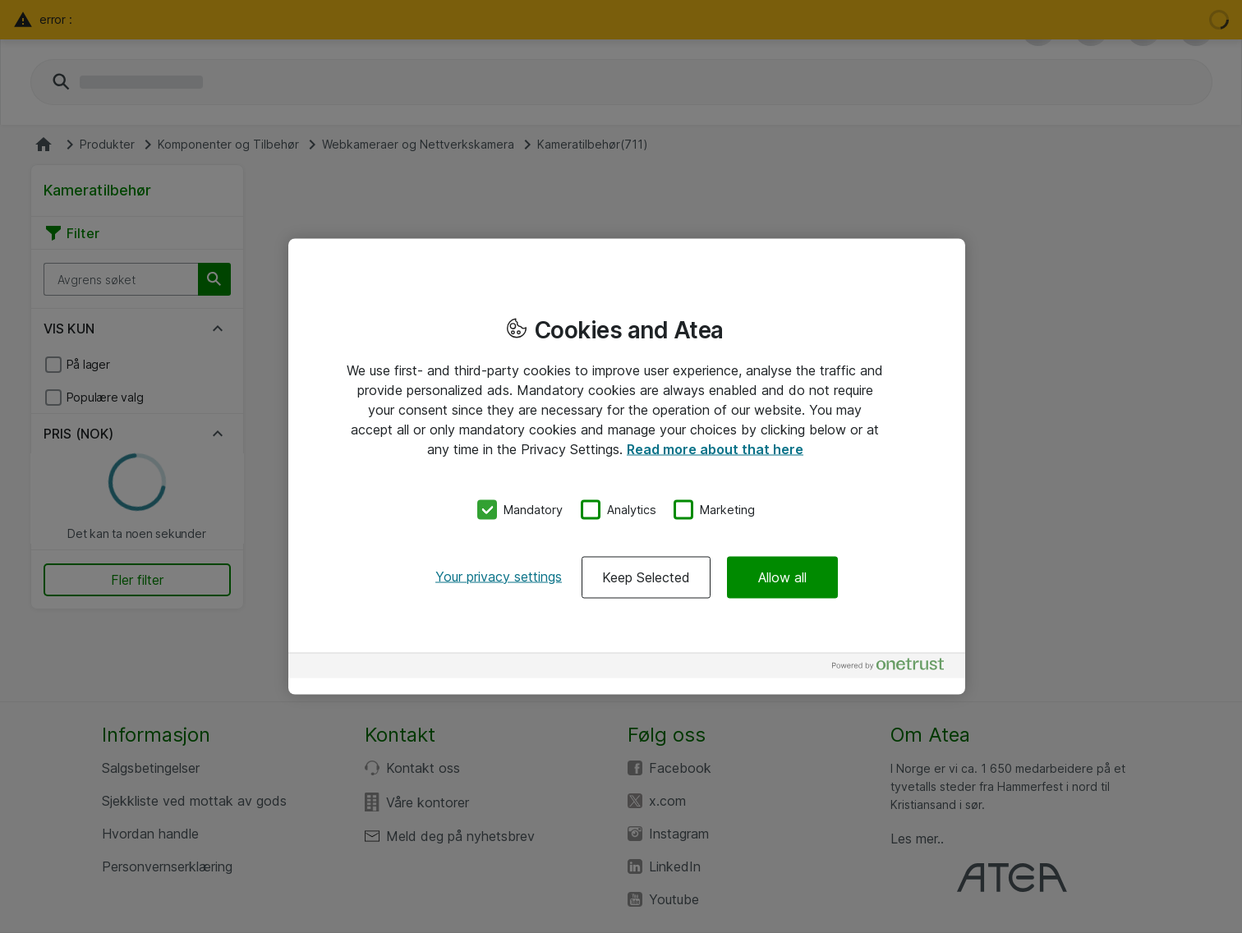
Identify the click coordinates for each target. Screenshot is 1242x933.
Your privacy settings (498, 576)
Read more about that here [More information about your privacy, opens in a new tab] (715, 449)
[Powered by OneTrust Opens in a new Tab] (894, 667)
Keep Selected (646, 576)
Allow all (782, 576)
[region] (626, 467)
